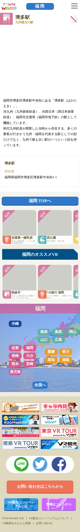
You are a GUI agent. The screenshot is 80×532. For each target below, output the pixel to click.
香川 (65, 352)
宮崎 (29, 364)
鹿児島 (15, 372)
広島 (58, 340)
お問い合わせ (44, 523)
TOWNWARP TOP (13, 518)
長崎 (15, 356)
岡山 (72, 332)
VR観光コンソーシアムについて (49, 518)
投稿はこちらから (59, 504)
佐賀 (15, 348)
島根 (44, 332)
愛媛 (51, 352)
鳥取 (58, 332)
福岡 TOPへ (40, 201)
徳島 (65, 360)
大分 (29, 356)
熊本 (15, 364)
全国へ (40, 385)
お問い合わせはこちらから (40, 486)
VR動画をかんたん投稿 (16, 523)
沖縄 (15, 324)
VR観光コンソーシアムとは (21, 504)
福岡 (40, 6)
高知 (51, 360)
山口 (44, 340)
